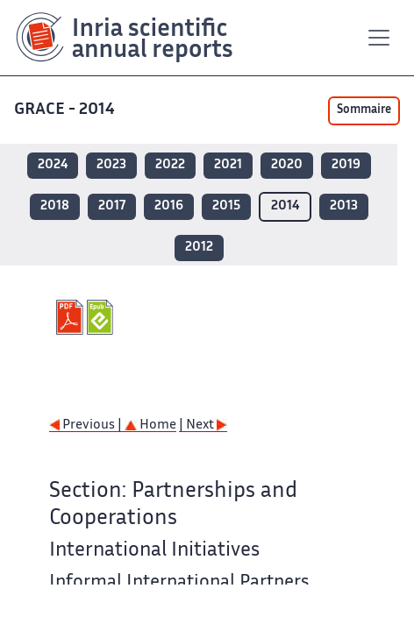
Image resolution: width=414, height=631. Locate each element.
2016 (168, 206)
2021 (228, 165)
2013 (344, 206)
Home (150, 425)
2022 (170, 165)
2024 (53, 165)
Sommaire (364, 110)
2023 (111, 165)
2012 (199, 247)
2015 (226, 206)
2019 (346, 165)
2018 (54, 206)
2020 (287, 165)
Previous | (87, 425)
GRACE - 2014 (66, 110)
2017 (111, 206)
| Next (203, 425)
